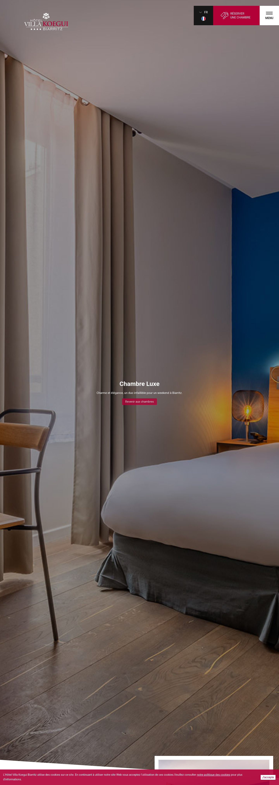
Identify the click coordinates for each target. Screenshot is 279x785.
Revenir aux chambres (139, 401)
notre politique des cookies (213, 774)
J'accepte (268, 777)
